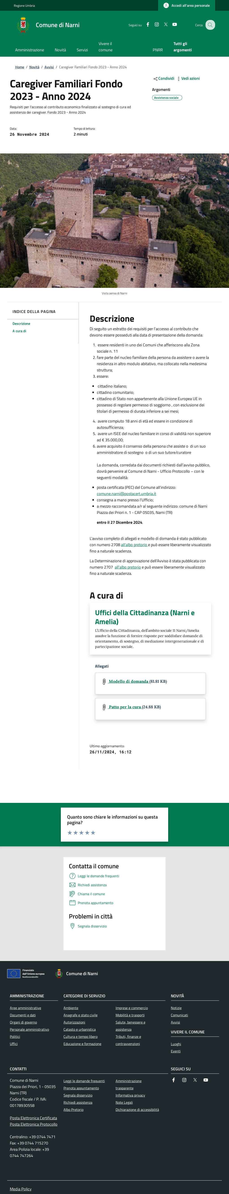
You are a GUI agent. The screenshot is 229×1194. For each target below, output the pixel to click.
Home (19, 67)
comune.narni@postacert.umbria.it (126, 494)
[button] (186, 5)
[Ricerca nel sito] (209, 24)
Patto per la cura (125, 706)
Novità (34, 67)
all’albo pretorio (134, 545)
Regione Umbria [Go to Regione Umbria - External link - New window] (24, 5)
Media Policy (21, 1189)
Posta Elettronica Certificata (33, 1118)
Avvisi (49, 67)
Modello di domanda (128, 681)
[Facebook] (144, 25)
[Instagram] (153, 25)
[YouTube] (171, 25)
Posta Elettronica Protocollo (33, 1124)
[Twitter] (162, 25)
